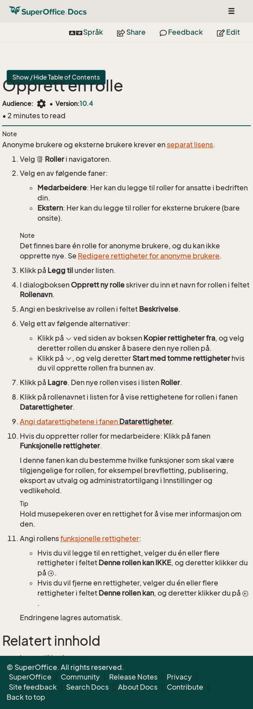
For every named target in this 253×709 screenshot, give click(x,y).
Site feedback (33, 687)
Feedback (181, 32)
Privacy (179, 677)
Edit (228, 32)
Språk (86, 32)
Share (131, 32)
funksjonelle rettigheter (99, 538)
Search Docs (87, 687)
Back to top (26, 697)
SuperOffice (30, 677)
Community (80, 677)
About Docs (138, 687)
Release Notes (133, 677)
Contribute (185, 687)
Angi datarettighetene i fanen (96, 421)
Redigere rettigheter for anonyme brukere (149, 255)
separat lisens (190, 144)
